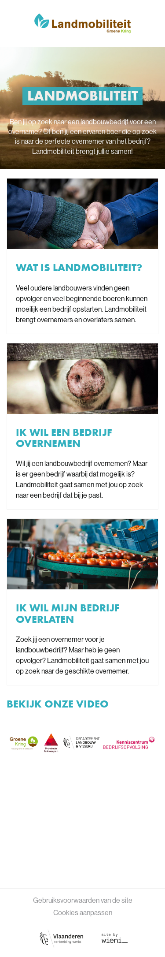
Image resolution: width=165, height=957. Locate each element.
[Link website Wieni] (115, 938)
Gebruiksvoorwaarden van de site (82, 900)
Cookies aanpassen (82, 912)
